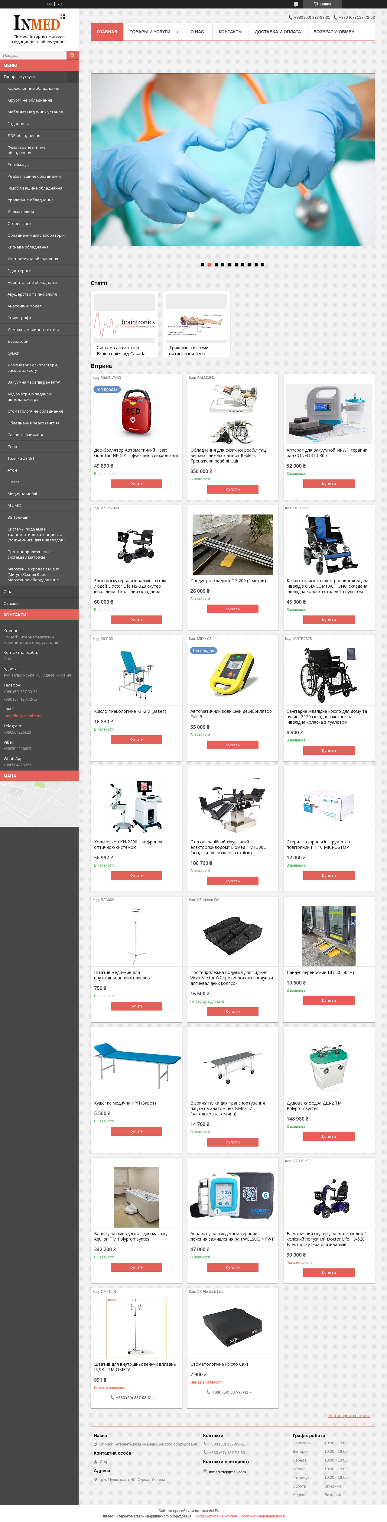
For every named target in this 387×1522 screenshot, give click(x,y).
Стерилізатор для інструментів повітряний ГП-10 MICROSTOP (318, 844)
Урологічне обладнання (31, 200)
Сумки (13, 353)
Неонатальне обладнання (33, 282)
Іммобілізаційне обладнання (35, 188)
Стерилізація (20, 223)
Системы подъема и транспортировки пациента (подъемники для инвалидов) (36, 534)
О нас (9, 591)
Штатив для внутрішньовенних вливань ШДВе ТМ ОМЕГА (135, 1366)
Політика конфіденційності (263, 1516)
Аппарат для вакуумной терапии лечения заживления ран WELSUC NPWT (232, 1236)
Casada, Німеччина (26, 434)
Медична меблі (22, 493)
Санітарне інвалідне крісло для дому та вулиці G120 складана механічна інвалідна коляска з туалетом (327, 717)
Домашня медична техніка (33, 329)
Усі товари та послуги (349, 1415)
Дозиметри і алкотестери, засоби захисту (33, 367)
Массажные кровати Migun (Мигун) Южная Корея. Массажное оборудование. (34, 574)
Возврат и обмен (334, 31)
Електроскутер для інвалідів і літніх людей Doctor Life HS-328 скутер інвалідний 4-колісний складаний (130, 586)
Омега (14, 482)
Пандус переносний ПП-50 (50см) (320, 972)
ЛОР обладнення (24, 135)
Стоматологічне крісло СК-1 (219, 1364)
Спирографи (19, 317)
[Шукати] (73, 55)
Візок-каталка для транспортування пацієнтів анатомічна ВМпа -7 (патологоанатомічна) (227, 1108)
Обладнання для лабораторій (36, 235)
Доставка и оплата (278, 31)
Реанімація (18, 164)
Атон (12, 470)
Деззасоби (18, 341)
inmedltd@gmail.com (22, 716)
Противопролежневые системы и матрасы (30, 554)
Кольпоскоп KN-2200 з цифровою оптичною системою (129, 844)
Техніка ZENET (21, 458)
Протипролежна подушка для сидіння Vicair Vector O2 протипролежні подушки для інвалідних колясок (231, 978)
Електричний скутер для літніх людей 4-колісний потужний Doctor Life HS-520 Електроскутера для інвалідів (327, 1239)
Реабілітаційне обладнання (34, 176)
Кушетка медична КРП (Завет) (125, 1103)
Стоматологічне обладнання (35, 411)
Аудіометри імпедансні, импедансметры (30, 396)
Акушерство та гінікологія (32, 294)
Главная (107, 31)
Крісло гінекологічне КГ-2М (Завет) (130, 711)
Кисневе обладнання (28, 247)
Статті (99, 283)
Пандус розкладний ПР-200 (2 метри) (228, 580)
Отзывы (11, 603)
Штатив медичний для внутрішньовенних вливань (122, 975)
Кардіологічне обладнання (33, 88)
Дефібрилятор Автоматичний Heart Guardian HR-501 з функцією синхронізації (136, 452)
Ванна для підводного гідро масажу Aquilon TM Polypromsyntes (130, 1236)
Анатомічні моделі (25, 306)
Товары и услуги (19, 76)
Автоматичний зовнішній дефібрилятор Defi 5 (231, 714)
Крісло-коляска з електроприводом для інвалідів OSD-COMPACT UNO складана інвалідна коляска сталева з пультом (327, 586)
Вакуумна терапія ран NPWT (35, 382)
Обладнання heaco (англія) (33, 423)
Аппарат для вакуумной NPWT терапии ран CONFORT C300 (327, 452)
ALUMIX (14, 505)
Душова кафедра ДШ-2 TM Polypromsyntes (314, 1105)
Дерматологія (21, 211)
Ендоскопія (18, 123)
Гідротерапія (20, 270)
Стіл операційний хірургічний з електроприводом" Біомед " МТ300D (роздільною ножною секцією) (228, 847)
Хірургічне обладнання (30, 100)
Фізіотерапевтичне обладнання (27, 149)
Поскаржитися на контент (215, 1516)
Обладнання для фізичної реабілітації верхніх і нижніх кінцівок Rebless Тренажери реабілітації (229, 455)
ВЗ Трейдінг (19, 517)
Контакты (230, 31)
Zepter (14, 446)
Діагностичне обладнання (33, 258)
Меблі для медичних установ (35, 112)
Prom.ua (222, 1511)
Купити (137, 483)
